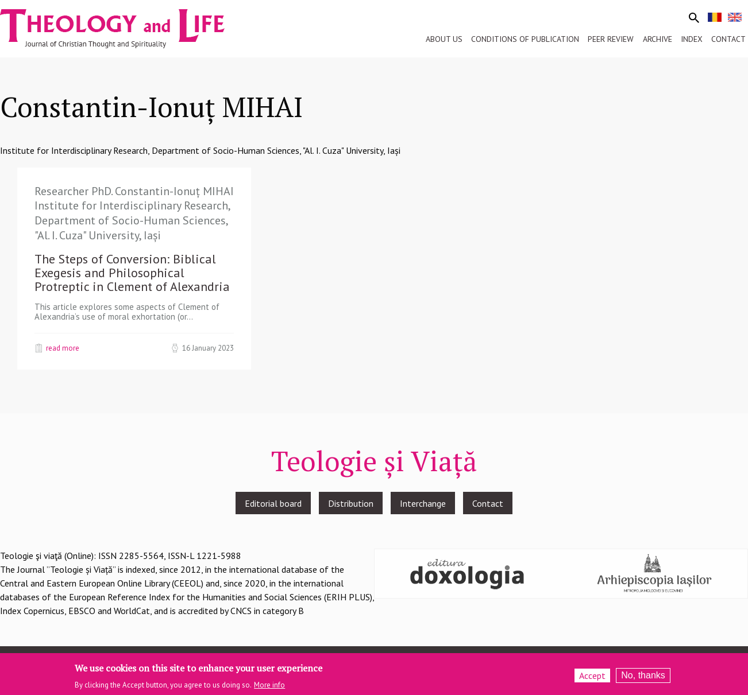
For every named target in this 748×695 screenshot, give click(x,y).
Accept (592, 678)
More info (269, 688)
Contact (487, 503)
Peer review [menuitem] (611, 39)
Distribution (350, 503)
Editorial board (273, 503)
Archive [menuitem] (657, 39)
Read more (62, 347)
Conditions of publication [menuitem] (525, 39)
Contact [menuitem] (728, 39)
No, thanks (643, 678)
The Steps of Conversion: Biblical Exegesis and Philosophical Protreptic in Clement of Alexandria (132, 272)
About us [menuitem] (444, 39)
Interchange (423, 503)
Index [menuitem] (692, 39)
